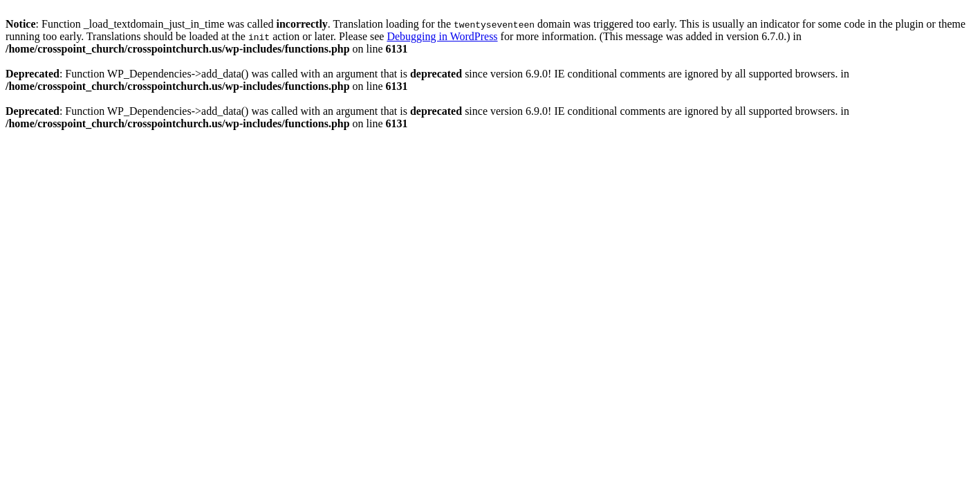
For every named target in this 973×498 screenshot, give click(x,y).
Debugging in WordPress (442, 36)
